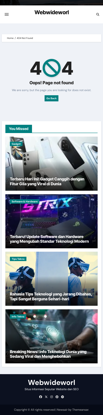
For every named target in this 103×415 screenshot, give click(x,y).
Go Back (51, 98)
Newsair (62, 410)
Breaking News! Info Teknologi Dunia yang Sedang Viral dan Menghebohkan (48, 354)
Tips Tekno (18, 259)
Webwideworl (52, 12)
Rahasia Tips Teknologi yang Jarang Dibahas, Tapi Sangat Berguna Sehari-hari (51, 296)
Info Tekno (18, 316)
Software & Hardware (25, 201)
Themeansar (80, 410)
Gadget (16, 143)
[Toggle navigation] (7, 14)
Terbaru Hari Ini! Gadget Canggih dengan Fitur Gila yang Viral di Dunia (47, 181)
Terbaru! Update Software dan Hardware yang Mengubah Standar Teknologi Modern (49, 239)
